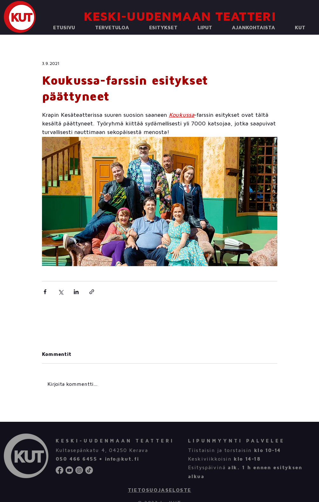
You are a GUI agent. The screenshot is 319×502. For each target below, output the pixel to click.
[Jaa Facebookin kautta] (45, 292)
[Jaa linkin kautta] (92, 292)
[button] (112, 28)
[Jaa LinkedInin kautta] (76, 292)
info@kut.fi (122, 459)
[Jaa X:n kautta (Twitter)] (61, 292)
